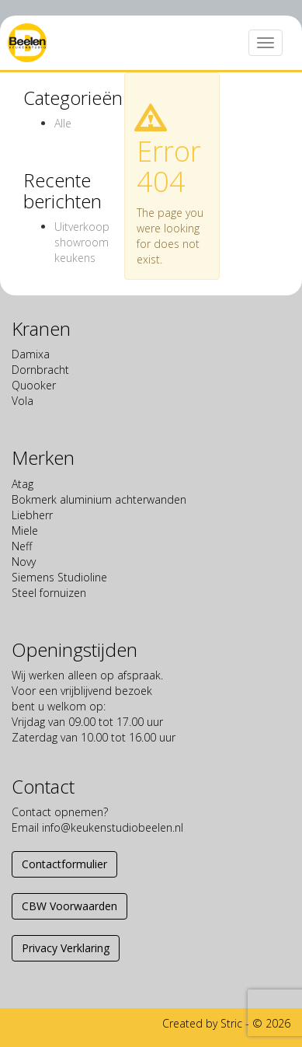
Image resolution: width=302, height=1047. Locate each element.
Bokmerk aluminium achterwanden (99, 499)
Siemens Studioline (59, 577)
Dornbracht (40, 369)
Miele (25, 530)
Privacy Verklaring (65, 948)
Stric (231, 1023)
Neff (22, 546)
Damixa (31, 354)
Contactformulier (64, 864)
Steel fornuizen (49, 592)
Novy (24, 561)
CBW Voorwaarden (69, 906)
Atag (22, 483)
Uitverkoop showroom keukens (81, 242)
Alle (62, 123)
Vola (22, 400)
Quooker (34, 385)
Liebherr (32, 515)
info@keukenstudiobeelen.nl (112, 827)
